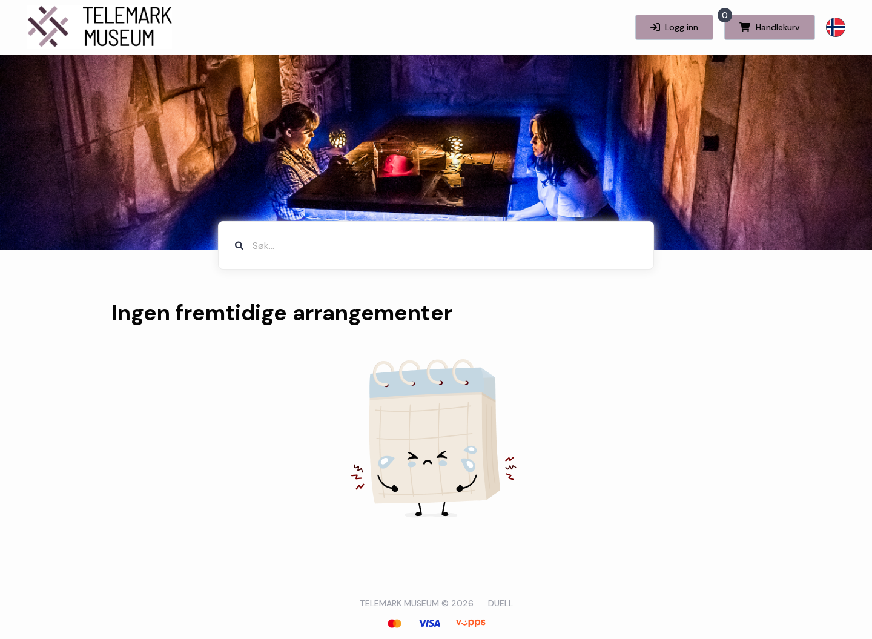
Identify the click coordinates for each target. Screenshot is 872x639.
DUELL (500, 603)
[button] (835, 27)
